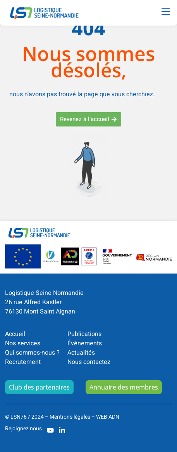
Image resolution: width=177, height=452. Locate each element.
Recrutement (23, 362)
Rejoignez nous (23, 428)
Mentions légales (70, 417)
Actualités (81, 352)
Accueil (15, 334)
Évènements (84, 343)
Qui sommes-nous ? (32, 352)
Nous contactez (88, 362)
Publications (84, 334)
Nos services (22, 343)
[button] (165, 12)
